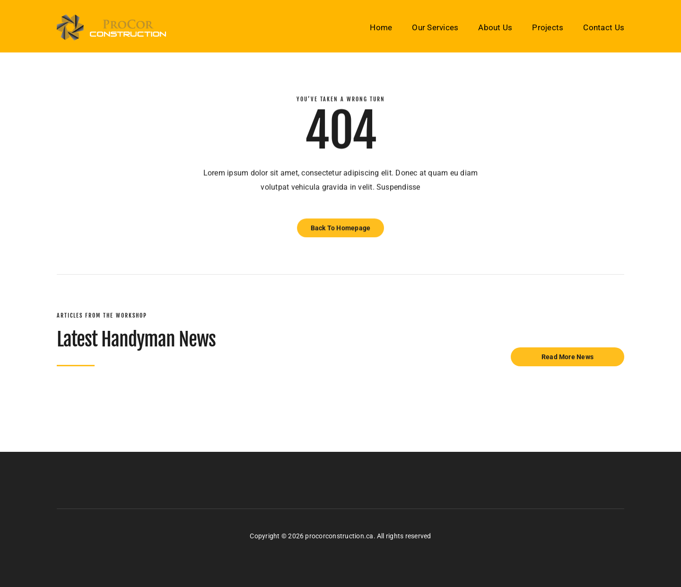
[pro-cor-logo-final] (111, 17)
